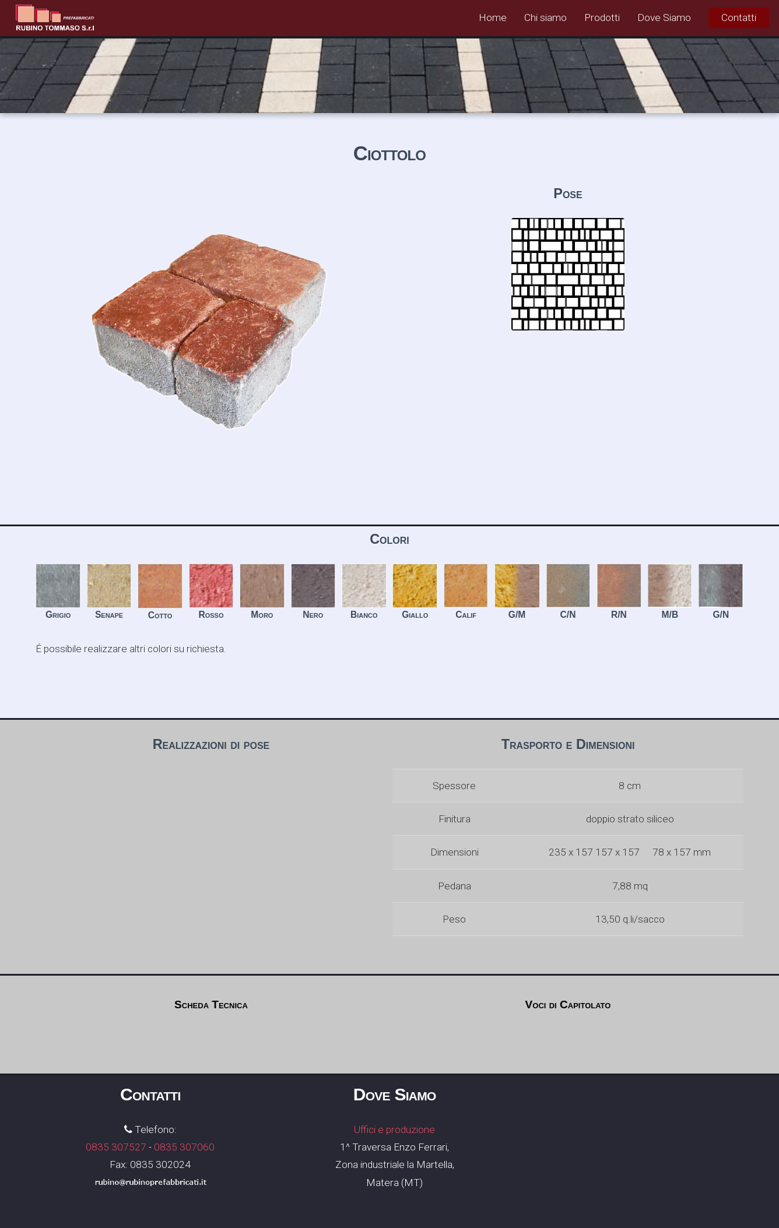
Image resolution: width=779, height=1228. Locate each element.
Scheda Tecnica (211, 1004)
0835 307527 (116, 1147)
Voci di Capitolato (568, 1004)
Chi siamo (545, 17)
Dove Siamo (664, 17)
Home (493, 17)
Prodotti (602, 17)
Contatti (738, 17)
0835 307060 (184, 1147)
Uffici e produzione (394, 1129)
